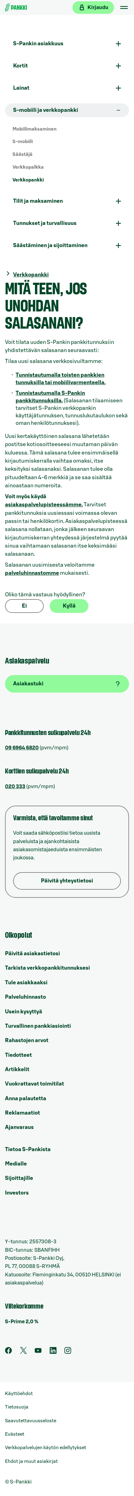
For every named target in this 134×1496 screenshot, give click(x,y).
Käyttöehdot (19, 1393)
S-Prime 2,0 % (21, 1321)
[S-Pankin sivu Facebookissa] (8, 1352)
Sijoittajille (19, 1178)
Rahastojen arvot (26, 1040)
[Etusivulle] (16, 7)
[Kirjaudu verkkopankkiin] (93, 7)
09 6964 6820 (22, 747)
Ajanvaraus (19, 1127)
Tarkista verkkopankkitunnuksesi (47, 968)
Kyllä (69, 606)
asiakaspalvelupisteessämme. (44, 504)
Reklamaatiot (22, 1113)
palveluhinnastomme (32, 573)
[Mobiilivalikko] (124, 7)
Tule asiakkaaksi (26, 982)
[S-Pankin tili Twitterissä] (23, 1352)
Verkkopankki (28, 180)
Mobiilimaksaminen (34, 129)
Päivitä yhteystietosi (67, 880)
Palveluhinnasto (25, 997)
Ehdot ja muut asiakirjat (31, 1461)
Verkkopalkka (28, 167)
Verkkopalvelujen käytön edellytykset (45, 1447)
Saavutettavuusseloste (30, 1421)
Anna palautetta (25, 1098)
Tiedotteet (18, 1055)
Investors (17, 1192)
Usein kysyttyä (23, 1011)
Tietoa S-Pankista (28, 1149)
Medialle (16, 1163)
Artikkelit (17, 1069)
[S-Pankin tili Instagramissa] (67, 1352)
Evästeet (14, 1434)
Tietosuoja (16, 1407)
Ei (24, 606)
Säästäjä (22, 154)
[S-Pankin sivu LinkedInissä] (53, 1352)
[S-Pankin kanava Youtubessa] (38, 1352)
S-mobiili (22, 141)
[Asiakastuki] (67, 684)
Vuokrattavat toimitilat (34, 1083)
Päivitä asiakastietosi (32, 953)
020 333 (15, 786)
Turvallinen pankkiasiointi (38, 1026)
